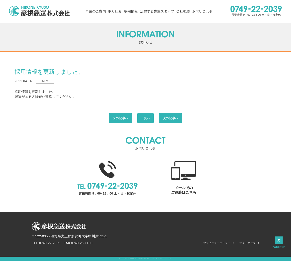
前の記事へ (120, 118)
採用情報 (131, 11)
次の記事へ (170, 118)
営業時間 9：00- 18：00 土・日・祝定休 (256, 11)
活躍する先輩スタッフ (157, 11)
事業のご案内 (95, 11)
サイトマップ (247, 243)
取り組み (115, 11)
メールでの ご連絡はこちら (183, 177)
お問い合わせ (202, 11)
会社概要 (183, 11)
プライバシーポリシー (217, 243)
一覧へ (145, 118)
